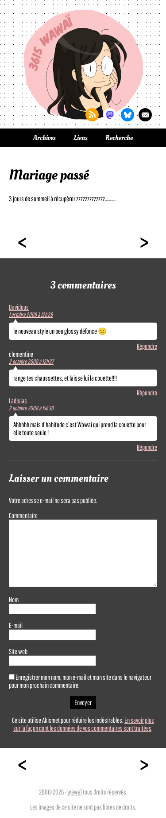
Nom (14, 600)
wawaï (74, 792)
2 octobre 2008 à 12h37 (31, 361)
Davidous (19, 307)
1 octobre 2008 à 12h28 (31, 314)
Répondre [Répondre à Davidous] (147, 346)
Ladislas (18, 401)
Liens (80, 138)
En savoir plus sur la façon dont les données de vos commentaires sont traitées (83, 724)
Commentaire (23, 515)
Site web (18, 651)
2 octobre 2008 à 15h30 (31, 408)
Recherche (119, 138)
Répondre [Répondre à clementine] (147, 393)
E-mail (16, 625)
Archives (44, 138)
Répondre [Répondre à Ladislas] (147, 447)
